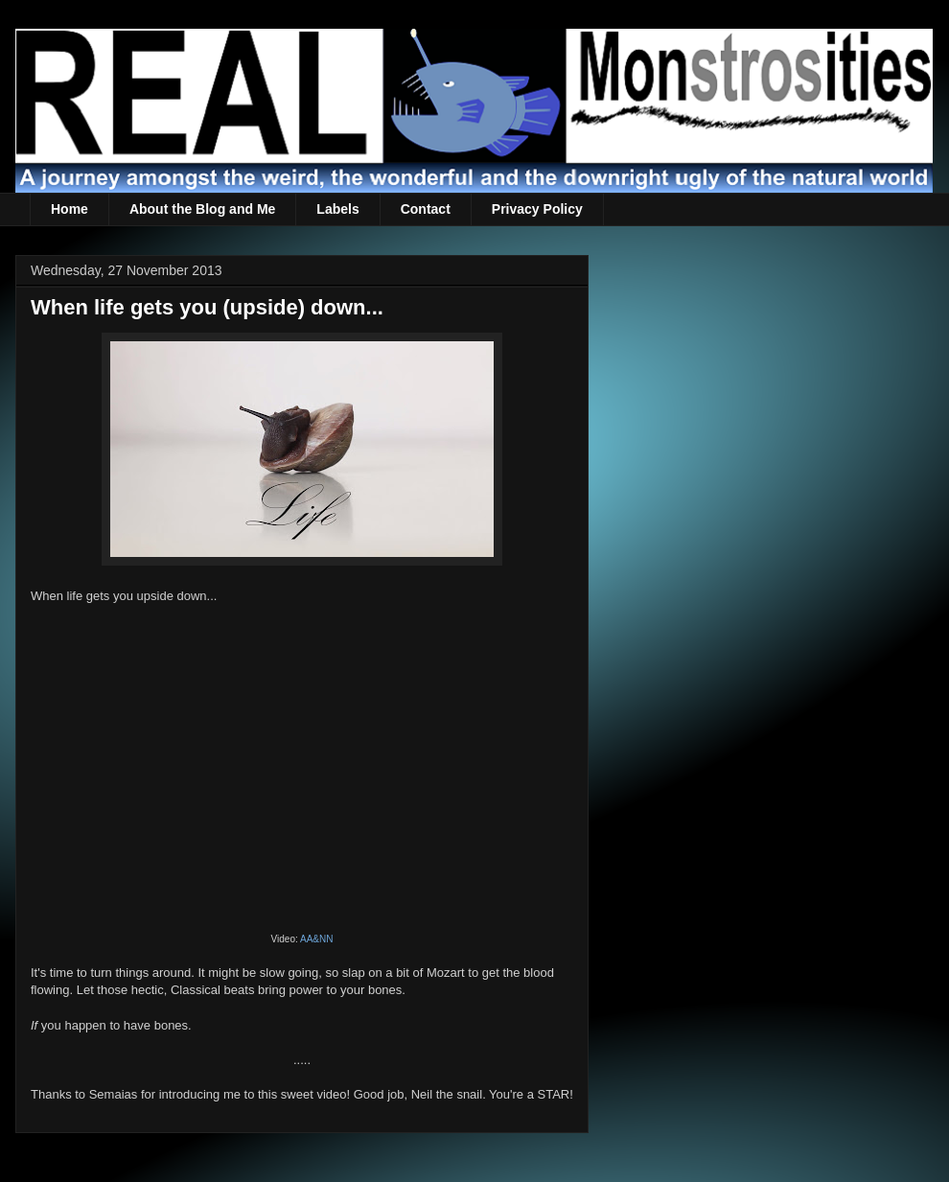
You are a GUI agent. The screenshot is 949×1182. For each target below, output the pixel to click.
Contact (426, 209)
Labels (337, 209)
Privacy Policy (537, 209)
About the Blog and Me (202, 209)
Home (69, 209)
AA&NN (316, 939)
